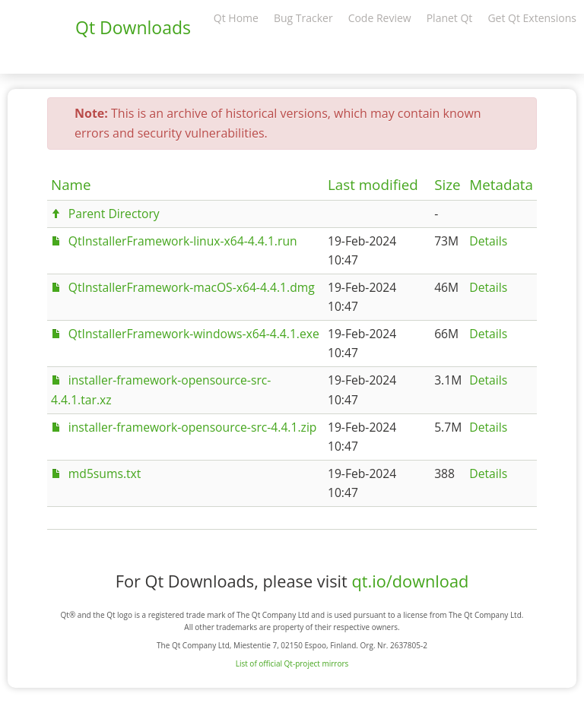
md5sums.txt (104, 473)
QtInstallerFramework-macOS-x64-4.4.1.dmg (191, 287)
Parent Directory (114, 213)
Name (71, 185)
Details (488, 241)
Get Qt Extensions (531, 18)
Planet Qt (450, 18)
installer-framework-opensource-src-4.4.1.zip (192, 427)
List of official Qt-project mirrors (292, 663)
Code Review (379, 18)
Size (447, 185)
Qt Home (236, 18)
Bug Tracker (303, 18)
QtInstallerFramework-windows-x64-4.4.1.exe (193, 333)
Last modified (373, 185)
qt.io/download (409, 581)
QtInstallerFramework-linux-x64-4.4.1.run (182, 241)
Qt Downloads (133, 27)
